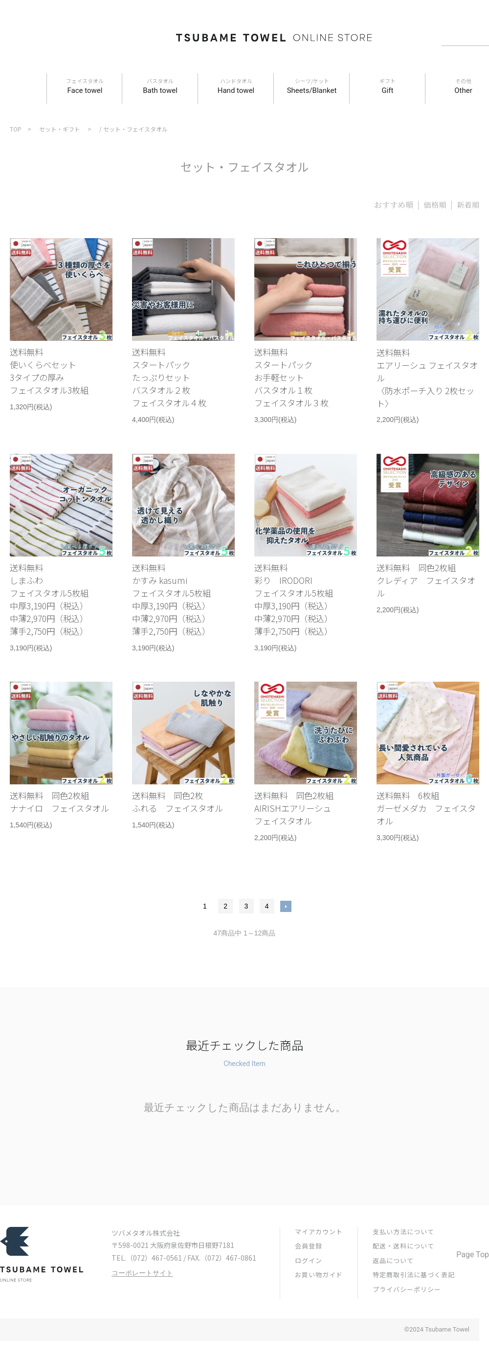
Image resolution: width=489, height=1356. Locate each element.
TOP (16, 129)
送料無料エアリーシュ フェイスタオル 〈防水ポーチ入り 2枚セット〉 (426, 383)
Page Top (472, 1286)
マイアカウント (319, 1263)
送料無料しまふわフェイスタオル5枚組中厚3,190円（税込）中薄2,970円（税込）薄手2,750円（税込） (56, 617)
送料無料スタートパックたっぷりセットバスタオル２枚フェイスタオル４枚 (176, 383)
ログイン (308, 1292)
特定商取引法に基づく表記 (414, 1306)
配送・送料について (403, 1277)
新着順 (467, 204)
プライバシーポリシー (407, 1321)
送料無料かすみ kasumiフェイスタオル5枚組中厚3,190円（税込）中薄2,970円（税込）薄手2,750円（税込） (178, 617)
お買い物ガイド (319, 1306)
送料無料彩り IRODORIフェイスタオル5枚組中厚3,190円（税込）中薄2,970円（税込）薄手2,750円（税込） (300, 617)
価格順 (433, 204)
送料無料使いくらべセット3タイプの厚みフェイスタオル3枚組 (56, 376)
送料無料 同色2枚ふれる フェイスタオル (180, 836)
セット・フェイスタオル (135, 129)
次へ (285, 938)
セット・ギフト (59, 129)
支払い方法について (403, 1263)
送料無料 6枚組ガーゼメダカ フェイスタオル (425, 836)
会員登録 (308, 1277)
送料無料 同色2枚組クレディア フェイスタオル (425, 595)
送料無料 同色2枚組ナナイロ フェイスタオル (58, 836)
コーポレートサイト (142, 1305)
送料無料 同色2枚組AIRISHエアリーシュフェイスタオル (301, 836)
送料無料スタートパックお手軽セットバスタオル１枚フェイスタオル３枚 (298, 383)
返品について (393, 1292)
